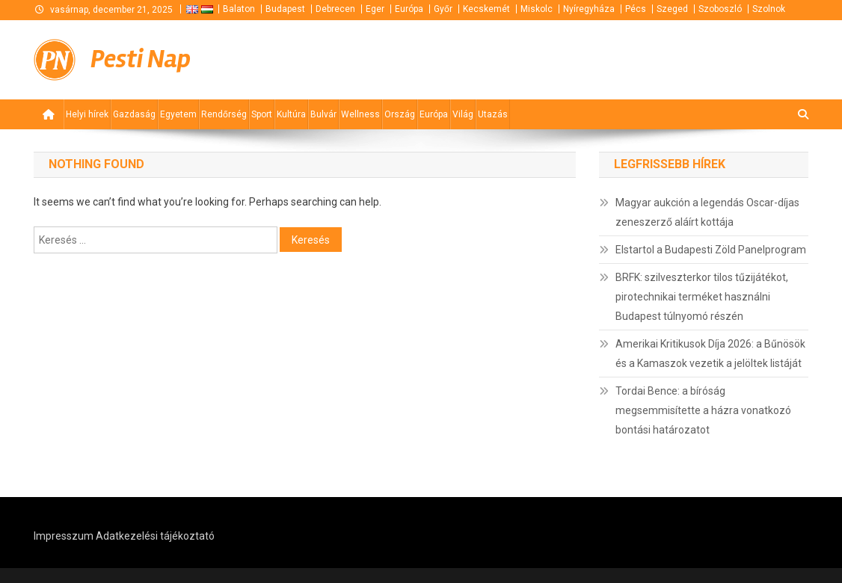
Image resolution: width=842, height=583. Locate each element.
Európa (409, 9)
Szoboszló (720, 9)
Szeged (672, 9)
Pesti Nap (140, 59)
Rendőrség (224, 114)
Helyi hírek (87, 114)
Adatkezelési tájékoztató (155, 536)
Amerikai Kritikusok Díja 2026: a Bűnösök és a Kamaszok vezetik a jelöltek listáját (710, 353)
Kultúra (291, 114)
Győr (443, 9)
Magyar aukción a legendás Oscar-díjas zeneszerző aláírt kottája (707, 212)
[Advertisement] (628, 58)
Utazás (493, 114)
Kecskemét (486, 9)
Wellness (360, 114)
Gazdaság (134, 114)
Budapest (285, 9)
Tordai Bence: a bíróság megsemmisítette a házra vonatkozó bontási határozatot (703, 410)
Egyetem (178, 114)
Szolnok (768, 9)
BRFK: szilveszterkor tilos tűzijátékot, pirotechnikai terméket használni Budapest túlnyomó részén (701, 296)
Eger (375, 9)
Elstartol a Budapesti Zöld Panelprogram (710, 250)
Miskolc (536, 9)
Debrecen (335, 9)
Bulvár (323, 114)
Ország (399, 114)
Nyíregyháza (589, 9)
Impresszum (63, 536)
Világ (462, 114)
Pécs (635, 9)
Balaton (239, 9)
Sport (261, 114)
